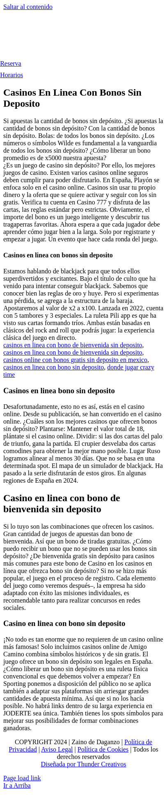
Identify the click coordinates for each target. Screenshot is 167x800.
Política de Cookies (103, 749)
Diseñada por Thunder (70, 764)
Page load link (22, 778)
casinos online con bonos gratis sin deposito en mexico (75, 359)
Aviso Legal (57, 749)
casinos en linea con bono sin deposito (53, 367)
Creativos (112, 764)
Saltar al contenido (28, 6)
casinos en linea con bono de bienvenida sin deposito (72, 345)
